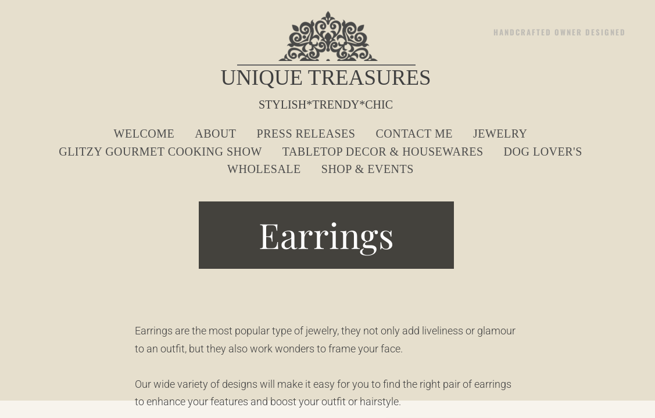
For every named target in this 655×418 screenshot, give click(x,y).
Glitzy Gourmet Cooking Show (160, 151)
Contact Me (413, 133)
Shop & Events (367, 169)
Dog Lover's (543, 151)
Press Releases (306, 133)
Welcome (144, 133)
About (215, 133)
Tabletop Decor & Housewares (383, 151)
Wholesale (264, 169)
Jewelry (500, 133)
